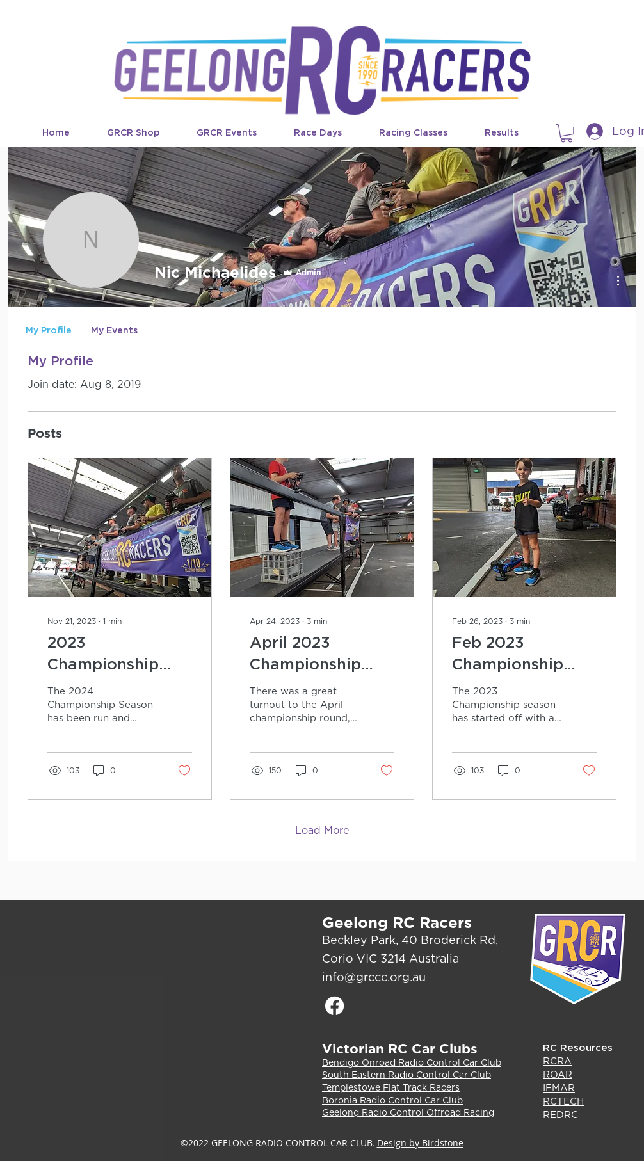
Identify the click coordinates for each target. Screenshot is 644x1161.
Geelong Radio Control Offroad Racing (408, 1112)
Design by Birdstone (420, 1143)
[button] (142, 133)
